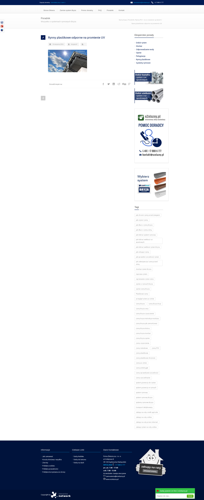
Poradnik (110, 10)
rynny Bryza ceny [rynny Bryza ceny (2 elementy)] (142, 308)
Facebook (103, 84)
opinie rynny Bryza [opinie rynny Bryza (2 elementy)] (143, 289)
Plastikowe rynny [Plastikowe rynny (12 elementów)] (142, 294)
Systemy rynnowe (143, 63)
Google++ (129, 84)
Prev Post (43, 98)
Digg (124, 84)
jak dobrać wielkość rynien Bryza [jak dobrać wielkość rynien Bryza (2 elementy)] (148, 247)
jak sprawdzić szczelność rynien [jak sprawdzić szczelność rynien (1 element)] (147, 257)
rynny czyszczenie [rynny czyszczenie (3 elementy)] (142, 343)
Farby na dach (79, 463)
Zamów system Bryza (68, 10)
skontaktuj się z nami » (58, 2)
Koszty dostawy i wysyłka (52, 459)
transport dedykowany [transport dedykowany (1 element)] (144, 407)
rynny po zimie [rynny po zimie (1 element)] (141, 363)
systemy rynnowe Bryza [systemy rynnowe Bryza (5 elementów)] (144, 402)
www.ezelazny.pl (112, 479)
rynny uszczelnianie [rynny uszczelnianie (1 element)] (143, 378)
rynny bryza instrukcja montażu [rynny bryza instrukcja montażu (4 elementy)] (147, 318)
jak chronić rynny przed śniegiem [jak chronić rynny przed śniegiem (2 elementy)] (148, 215)
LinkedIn (113, 84)
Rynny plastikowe (143, 59)
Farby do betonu (80, 459)
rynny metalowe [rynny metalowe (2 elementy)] (142, 348)
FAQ (100, 10)
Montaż (139, 46)
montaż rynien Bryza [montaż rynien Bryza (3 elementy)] (143, 269)
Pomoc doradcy (87, 10)
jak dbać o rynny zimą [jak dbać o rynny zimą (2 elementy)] (144, 230)
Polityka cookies (48, 466)
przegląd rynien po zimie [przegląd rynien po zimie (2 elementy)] (145, 299)
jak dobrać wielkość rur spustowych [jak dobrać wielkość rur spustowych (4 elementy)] (144, 241)
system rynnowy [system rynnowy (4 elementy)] (142, 392)
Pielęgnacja (140, 56)
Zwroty (45, 463)
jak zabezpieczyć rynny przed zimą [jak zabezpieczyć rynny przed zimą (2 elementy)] (147, 263)
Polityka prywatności (50, 469)
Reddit (119, 84)
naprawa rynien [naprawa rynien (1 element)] (141, 274)
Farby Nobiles (79, 456)
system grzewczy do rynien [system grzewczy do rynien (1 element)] (146, 383)
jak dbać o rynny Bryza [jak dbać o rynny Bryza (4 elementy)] (144, 225)
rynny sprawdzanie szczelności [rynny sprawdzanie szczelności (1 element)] (147, 373)
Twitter (108, 84)
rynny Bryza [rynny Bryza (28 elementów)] (140, 304)
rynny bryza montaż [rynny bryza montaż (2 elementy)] (143, 333)
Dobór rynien (141, 43)
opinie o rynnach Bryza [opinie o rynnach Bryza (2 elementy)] (144, 284)
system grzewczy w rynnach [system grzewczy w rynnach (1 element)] (146, 387)
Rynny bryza (123, 20)
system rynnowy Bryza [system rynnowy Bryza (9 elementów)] (144, 397)
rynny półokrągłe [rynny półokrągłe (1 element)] (142, 368)
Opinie (138, 53)
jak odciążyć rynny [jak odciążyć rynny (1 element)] (142, 252)
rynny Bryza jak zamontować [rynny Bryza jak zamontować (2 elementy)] (146, 323)
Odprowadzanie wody (145, 49)
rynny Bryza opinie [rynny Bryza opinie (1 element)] (143, 338)
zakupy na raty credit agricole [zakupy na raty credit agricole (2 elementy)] (147, 412)
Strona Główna (49, 10)
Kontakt (121, 10)
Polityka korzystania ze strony (53, 472)
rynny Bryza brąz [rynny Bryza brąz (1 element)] (155, 304)
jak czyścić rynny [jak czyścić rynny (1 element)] (142, 220)
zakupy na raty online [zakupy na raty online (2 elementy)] (144, 417)
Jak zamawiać (47, 456)
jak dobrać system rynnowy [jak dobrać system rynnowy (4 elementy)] (146, 235)
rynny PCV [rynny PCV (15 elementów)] (155, 348)
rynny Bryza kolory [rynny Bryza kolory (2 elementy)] (143, 328)
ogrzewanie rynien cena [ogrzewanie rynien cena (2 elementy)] (145, 279)
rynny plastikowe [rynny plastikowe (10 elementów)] (142, 353)
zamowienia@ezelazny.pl (141, 2)
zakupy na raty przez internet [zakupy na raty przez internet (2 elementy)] (147, 422)
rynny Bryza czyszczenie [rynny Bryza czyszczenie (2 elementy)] (145, 313)
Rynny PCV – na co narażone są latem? (148, 20)
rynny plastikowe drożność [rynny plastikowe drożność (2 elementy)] (145, 358)
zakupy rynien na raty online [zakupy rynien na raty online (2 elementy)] (146, 427)
